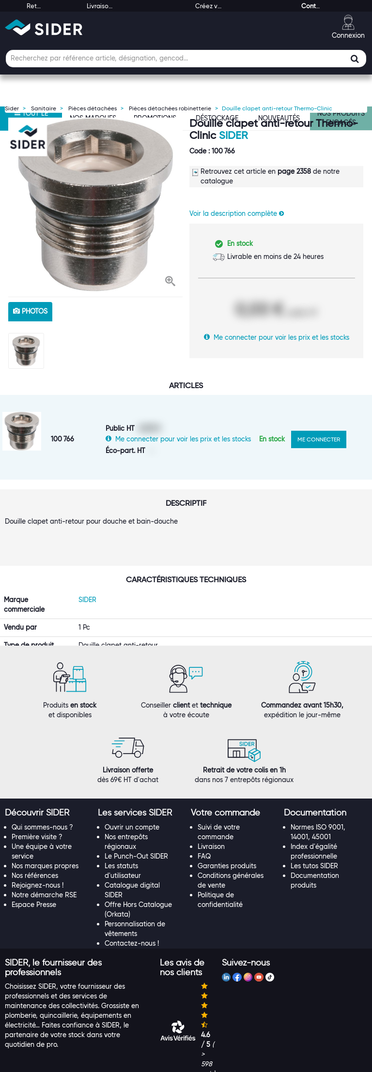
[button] (170, 282)
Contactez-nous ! (132, 924)
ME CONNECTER (318, 439)
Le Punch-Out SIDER (136, 837)
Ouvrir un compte (132, 808)
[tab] (46, 795)
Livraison (211, 827)
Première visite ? (37, 818)
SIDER (233, 135)
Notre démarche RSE (44, 876)
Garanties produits (227, 847)
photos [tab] (30, 311)
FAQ (204, 837)
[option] (95, 205)
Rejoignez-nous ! (37, 866)
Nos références (35, 856)
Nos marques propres (45, 847)
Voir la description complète (236, 213)
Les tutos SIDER (314, 847)
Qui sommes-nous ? (42, 808)
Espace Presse (34, 885)
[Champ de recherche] (186, 58)
